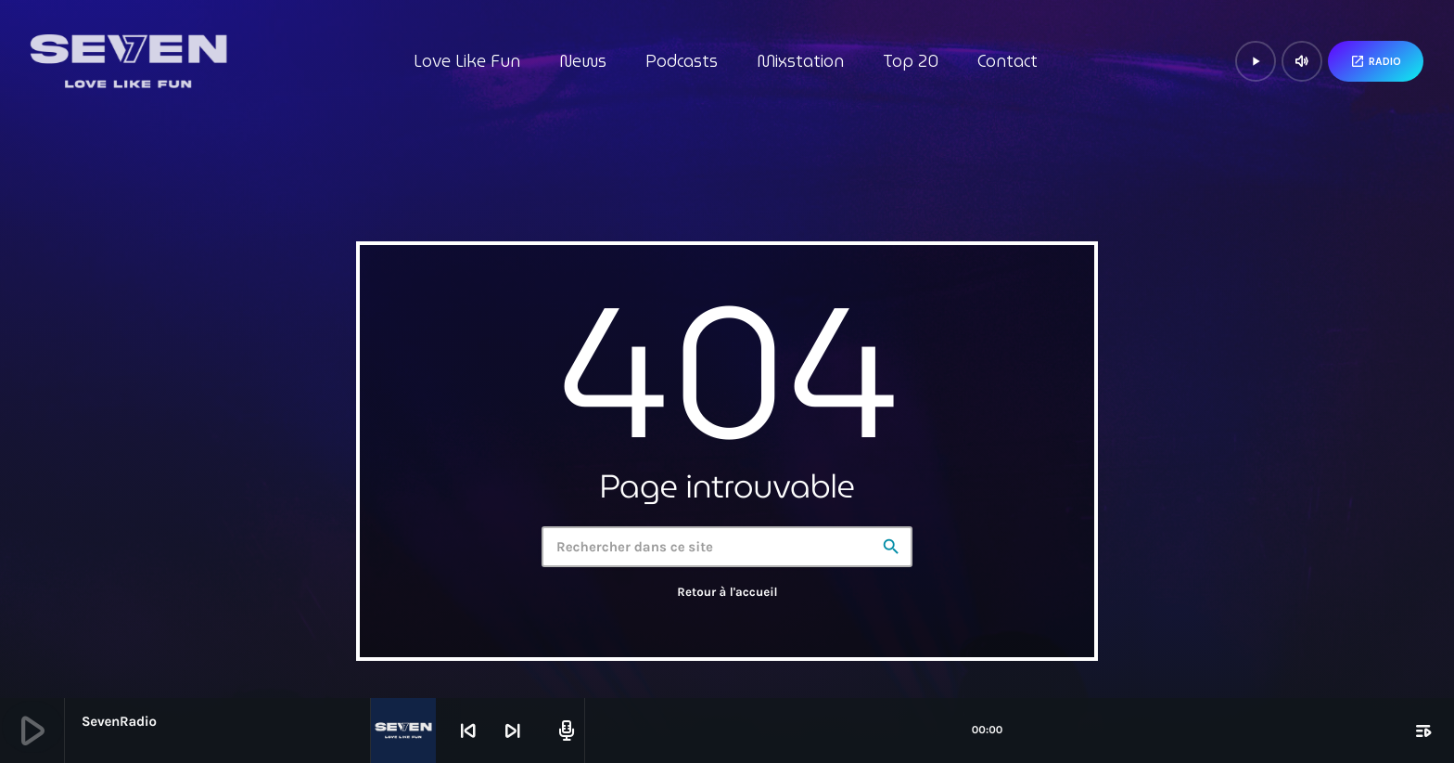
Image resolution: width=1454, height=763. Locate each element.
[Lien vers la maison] (128, 61)
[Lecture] (1255, 61)
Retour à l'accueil (727, 593)
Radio (1375, 61)
